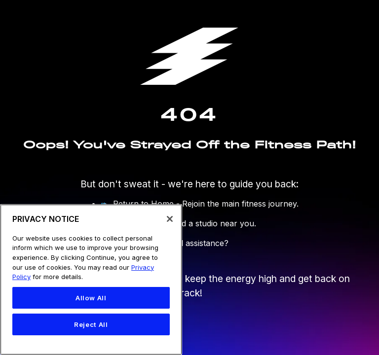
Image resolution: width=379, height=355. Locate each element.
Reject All (91, 324)
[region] (91, 279)
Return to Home (143, 204)
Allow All (91, 298)
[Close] (170, 219)
